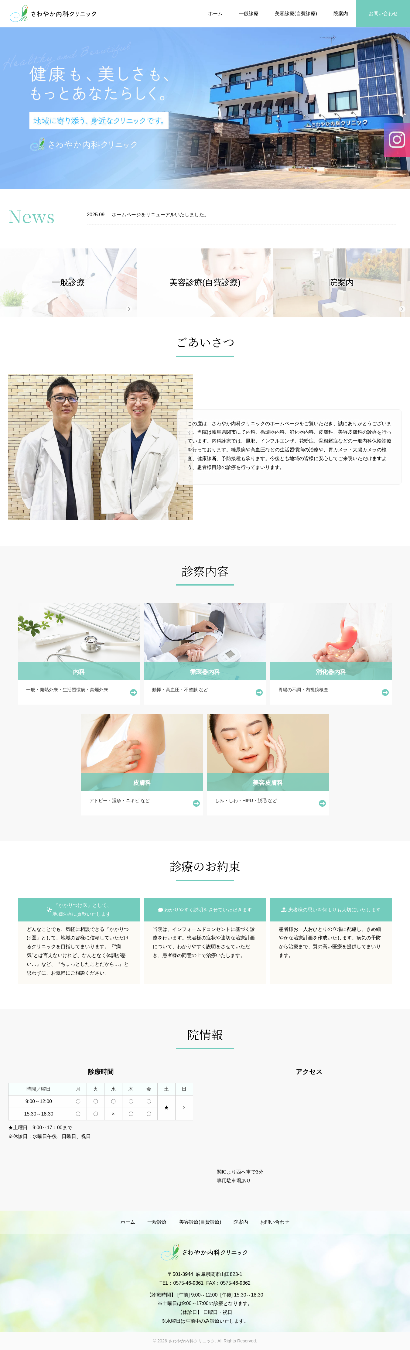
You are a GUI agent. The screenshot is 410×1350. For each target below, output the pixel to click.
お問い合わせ (383, 13)
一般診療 (248, 13)
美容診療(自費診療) (296, 13)
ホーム (215, 13)
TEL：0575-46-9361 (181, 1283)
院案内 (340, 13)
